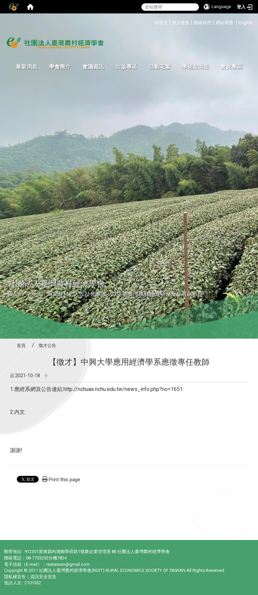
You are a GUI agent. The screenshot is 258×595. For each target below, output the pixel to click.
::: (152, 21)
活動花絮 (159, 66)
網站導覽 (224, 22)
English (246, 22)
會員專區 (231, 66)
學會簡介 (60, 66)
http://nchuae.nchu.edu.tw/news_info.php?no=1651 (123, 389)
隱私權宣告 (15, 576)
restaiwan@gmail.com (68, 564)
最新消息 (26, 66)
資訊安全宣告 (43, 576)
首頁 (21, 345)
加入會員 (180, 22)
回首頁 (161, 22)
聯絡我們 (202, 22)
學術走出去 (195, 66)
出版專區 (126, 66)
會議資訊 (93, 66)
